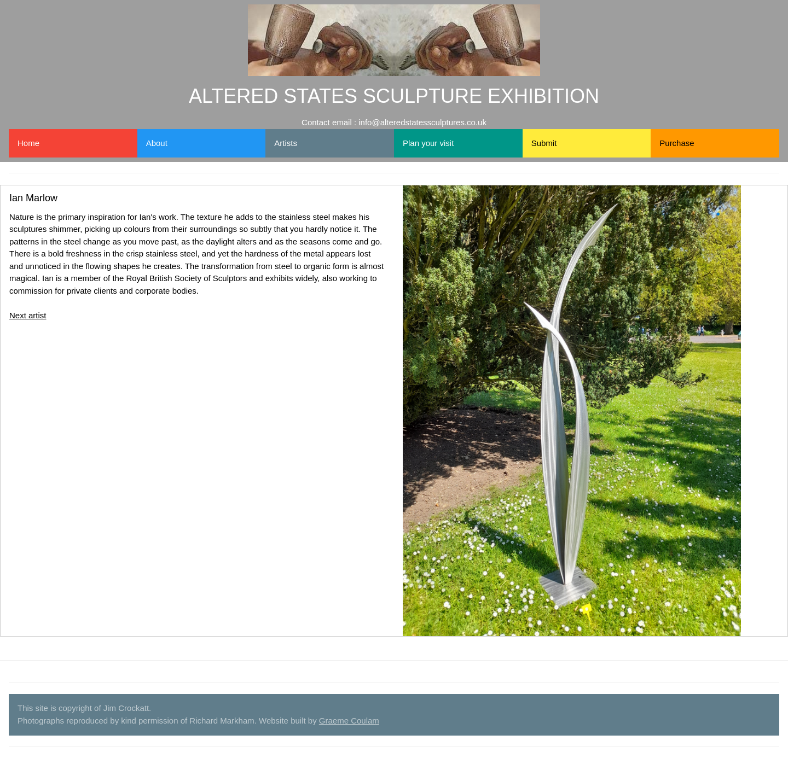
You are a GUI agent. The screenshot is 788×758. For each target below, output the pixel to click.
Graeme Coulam (349, 720)
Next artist (28, 315)
